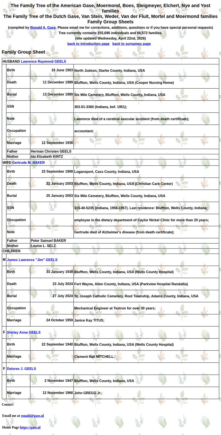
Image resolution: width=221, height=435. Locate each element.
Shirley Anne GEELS (24, 333)
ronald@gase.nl (32, 415)
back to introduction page (88, 44)
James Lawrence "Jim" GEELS (32, 260)
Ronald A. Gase (43, 27)
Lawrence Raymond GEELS (43, 61)
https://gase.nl (30, 427)
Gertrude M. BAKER (28, 163)
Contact (7, 404)
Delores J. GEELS (21, 369)
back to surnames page (131, 44)
